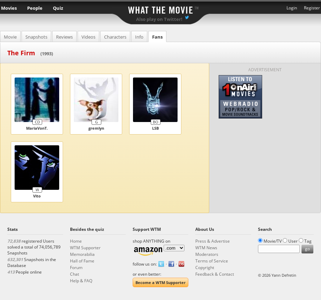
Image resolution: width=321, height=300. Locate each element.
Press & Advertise (212, 241)
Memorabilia (82, 254)
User (293, 241)
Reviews (64, 37)
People (34, 8)
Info (139, 37)
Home (76, 241)
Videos (88, 37)
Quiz (58, 8)
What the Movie (160, 9)
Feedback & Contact (214, 274)
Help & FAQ (81, 281)
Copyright (204, 267)
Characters (115, 37)
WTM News (206, 248)
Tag (308, 241)
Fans (157, 37)
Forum (76, 267)
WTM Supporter (85, 248)
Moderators (206, 254)
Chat (74, 274)
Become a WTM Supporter (160, 282)
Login (292, 8)
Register (312, 8)
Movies (9, 8)
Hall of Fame (82, 261)
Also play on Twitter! (159, 19)
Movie (10, 37)
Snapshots (36, 37)
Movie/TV (273, 241)
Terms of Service (211, 261)
